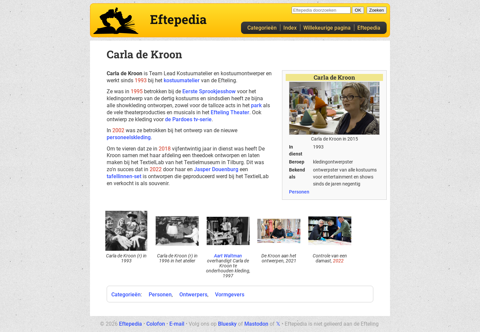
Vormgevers (229, 294)
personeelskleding (129, 137)
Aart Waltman (228, 255)
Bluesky (227, 324)
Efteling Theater (230, 112)
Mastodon (256, 324)
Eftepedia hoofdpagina (115, 20)
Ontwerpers (193, 294)
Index (290, 28)
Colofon (155, 324)
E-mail (176, 324)
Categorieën (262, 28)
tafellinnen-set (124, 176)
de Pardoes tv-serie (188, 119)
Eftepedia (368, 28)
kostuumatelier (182, 80)
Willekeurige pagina (327, 28)
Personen (299, 191)
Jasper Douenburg (216, 169)
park (256, 105)
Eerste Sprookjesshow (209, 91)
